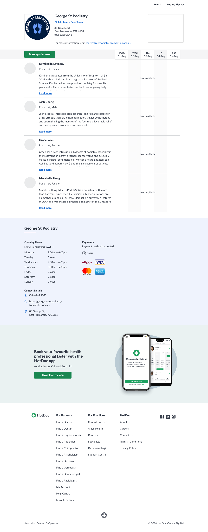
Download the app (53, 375)
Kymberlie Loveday (51, 64)
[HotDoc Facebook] (162, 417)
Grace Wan (46, 140)
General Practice (97, 422)
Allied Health (95, 428)
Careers (124, 428)
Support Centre (97, 454)
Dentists (93, 435)
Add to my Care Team (68, 22)
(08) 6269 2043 (37, 295)
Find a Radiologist (66, 480)
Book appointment (40, 54)
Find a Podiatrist (65, 441)
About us (125, 422)
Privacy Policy (128, 448)
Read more (45, 93)
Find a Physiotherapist (69, 435)
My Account (63, 487)
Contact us (126, 435)
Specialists (94, 441)
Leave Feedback (65, 500)
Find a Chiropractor (67, 448)
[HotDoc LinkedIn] (168, 417)
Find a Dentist (64, 428)
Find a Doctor (64, 422)
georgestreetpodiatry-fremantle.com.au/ (108, 43)
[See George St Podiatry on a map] (165, 28)
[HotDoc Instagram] (173, 417)
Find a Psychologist (67, 454)
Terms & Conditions (131, 441)
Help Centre (63, 493)
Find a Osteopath (66, 467)
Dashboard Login (97, 448)
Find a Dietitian (65, 461)
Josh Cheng (46, 102)
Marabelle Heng (49, 178)
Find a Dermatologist (68, 474)
